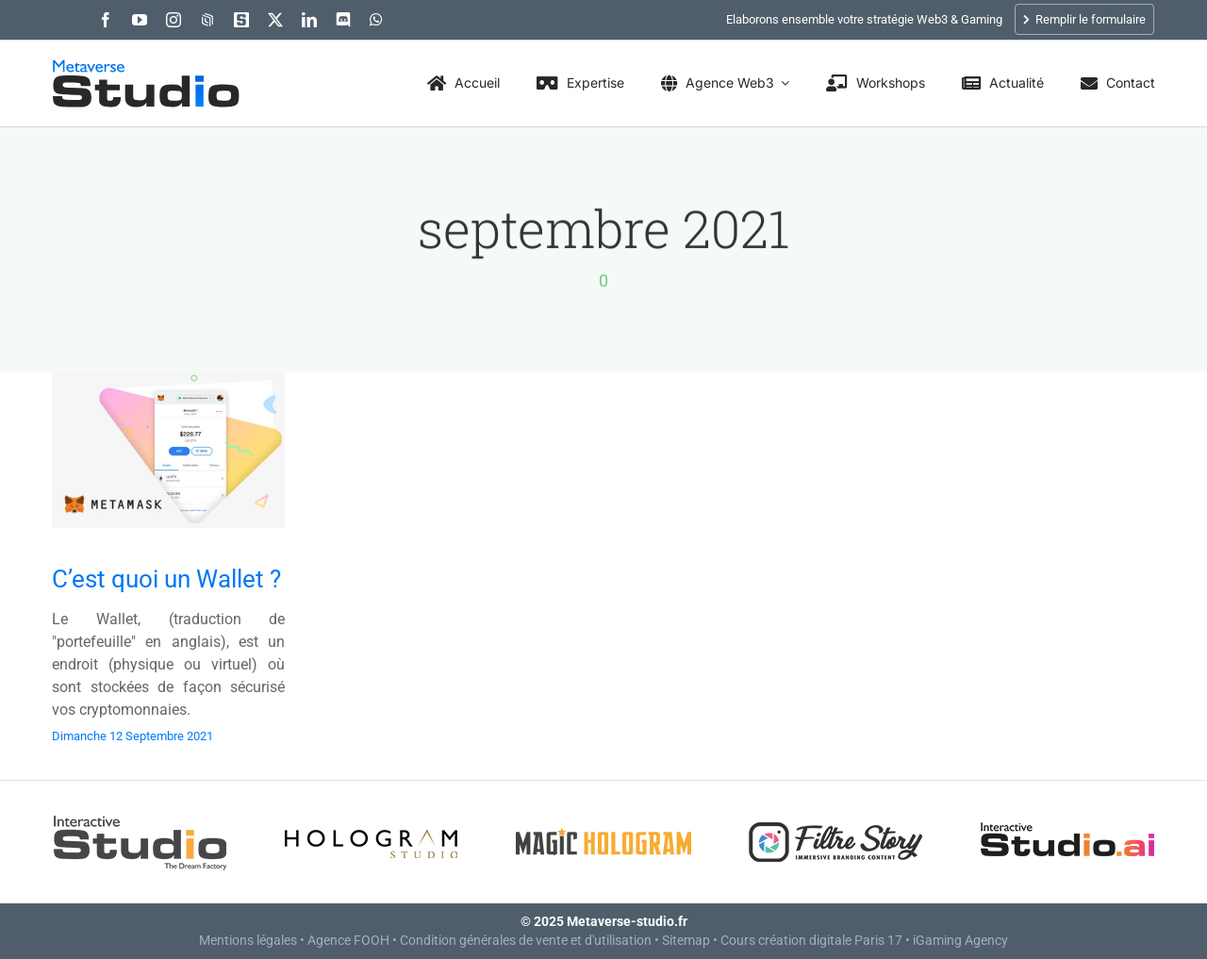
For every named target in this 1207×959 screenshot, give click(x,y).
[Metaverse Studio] (146, 68)
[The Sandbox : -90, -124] (241, 19)
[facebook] (105, 19)
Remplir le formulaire (1084, 19)
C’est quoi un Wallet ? (166, 579)
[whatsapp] (376, 19)
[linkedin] (309, 19)
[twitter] (275, 19)
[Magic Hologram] (603, 818)
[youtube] (139, 19)
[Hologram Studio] (371, 818)
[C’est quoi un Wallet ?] (169, 387)
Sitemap (686, 940)
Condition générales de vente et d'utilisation (526, 940)
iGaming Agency (960, 940)
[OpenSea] (207, 19)
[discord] (343, 19)
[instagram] (173, 19)
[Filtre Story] (835, 818)
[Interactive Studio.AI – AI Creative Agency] (1067, 818)
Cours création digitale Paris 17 (811, 940)
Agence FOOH (348, 940)
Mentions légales (248, 940)
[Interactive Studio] (139, 818)
